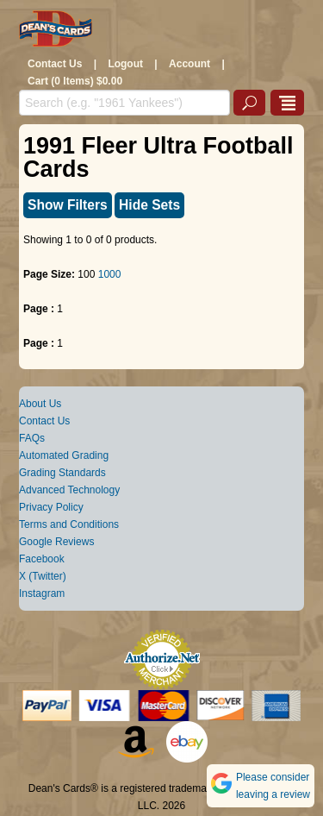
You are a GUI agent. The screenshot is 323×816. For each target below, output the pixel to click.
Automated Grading (64, 455)
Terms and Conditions (69, 524)
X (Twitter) (42, 576)
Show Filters (68, 205)
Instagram (42, 593)
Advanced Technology (69, 490)
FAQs (32, 438)
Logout (125, 64)
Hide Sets (149, 205)
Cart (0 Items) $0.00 (75, 81)
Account (189, 64)
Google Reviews (56, 542)
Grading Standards (62, 473)
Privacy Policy (51, 507)
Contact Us (55, 64)
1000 (109, 274)
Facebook (42, 559)
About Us (40, 404)
